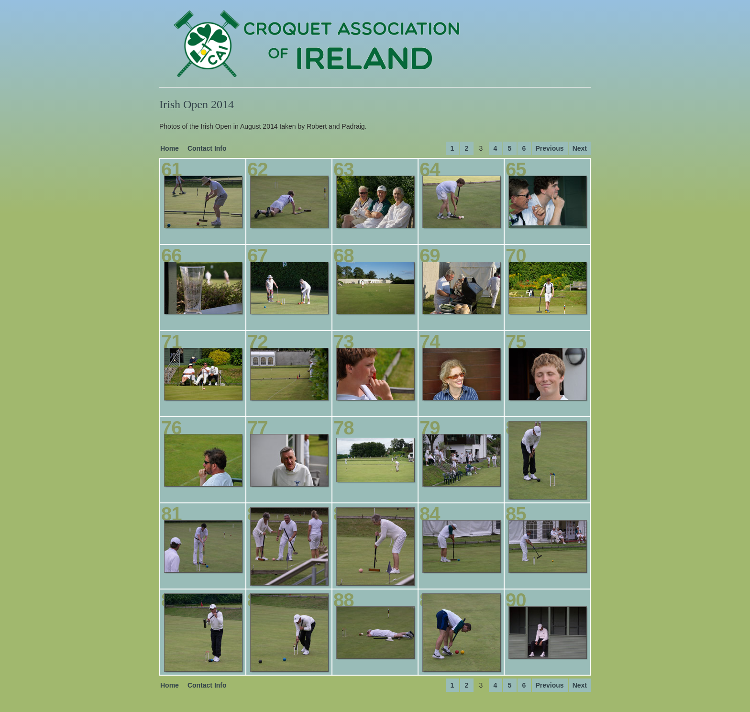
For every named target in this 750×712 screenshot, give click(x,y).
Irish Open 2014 (196, 104)
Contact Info (207, 148)
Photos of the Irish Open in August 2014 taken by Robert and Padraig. (263, 126)
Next (580, 148)
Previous (550, 148)
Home (169, 148)
